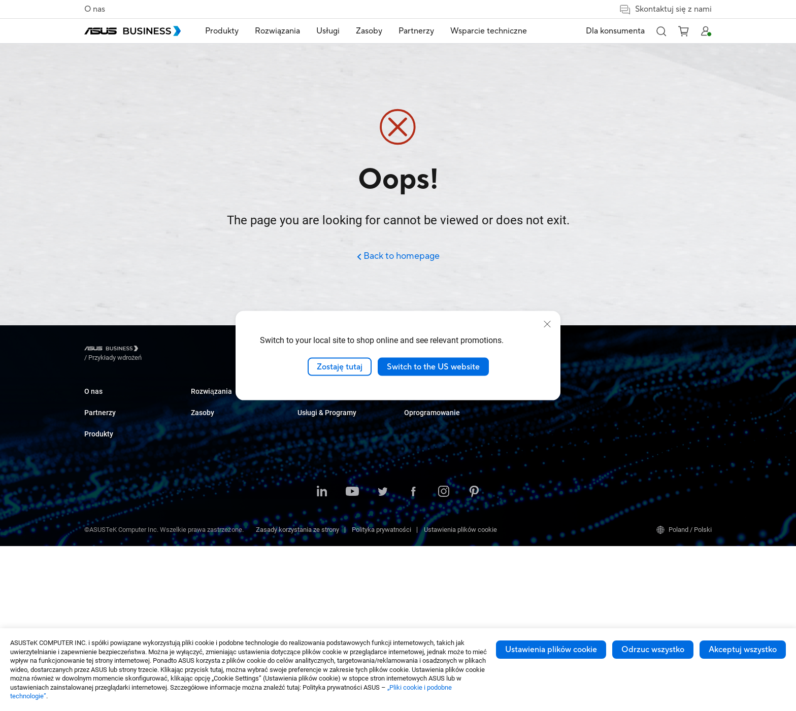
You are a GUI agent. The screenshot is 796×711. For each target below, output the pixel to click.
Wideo (413, 431)
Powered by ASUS (536, 431)
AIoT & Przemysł (214, 522)
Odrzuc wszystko (652, 650)
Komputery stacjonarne (224, 416)
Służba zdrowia (319, 461)
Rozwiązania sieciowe (222, 537)
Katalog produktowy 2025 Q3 (445, 400)
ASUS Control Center (646, 416)
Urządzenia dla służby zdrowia (234, 568)
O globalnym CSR (109, 416)
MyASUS (629, 400)
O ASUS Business (109, 400)
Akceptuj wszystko (743, 650)
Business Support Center (546, 469)
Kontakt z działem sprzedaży (444, 485)
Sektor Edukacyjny (323, 431)
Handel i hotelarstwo (326, 446)
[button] (661, 31)
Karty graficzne (212, 507)
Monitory (203, 446)
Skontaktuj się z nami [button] (665, 9)
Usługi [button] (328, 31)
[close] (547, 324)
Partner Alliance (106, 454)
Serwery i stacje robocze (226, 477)
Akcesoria (205, 598)
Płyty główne (209, 492)
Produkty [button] (222, 31)
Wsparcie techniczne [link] (488, 31)
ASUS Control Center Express (658, 431)
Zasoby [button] (369, 31)
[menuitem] (222, 31)
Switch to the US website (433, 366)
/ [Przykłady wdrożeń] (171, 350)
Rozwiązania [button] (277, 31)
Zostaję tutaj (339, 366)
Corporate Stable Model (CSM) (554, 416)
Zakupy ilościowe (429, 469)
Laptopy (202, 400)
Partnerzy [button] (416, 31)
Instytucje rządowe (324, 547)
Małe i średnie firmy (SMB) (335, 400)
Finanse (308, 531)
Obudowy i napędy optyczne (231, 553)
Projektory (205, 461)
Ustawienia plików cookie (551, 650)
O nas (94, 9)
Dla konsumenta (615, 31)
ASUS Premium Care (540, 400)
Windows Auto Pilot (645, 446)
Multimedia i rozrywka (328, 516)
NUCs (199, 431)
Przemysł (310, 477)
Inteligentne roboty (217, 583)
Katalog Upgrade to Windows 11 (449, 416)
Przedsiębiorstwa (322, 416)
